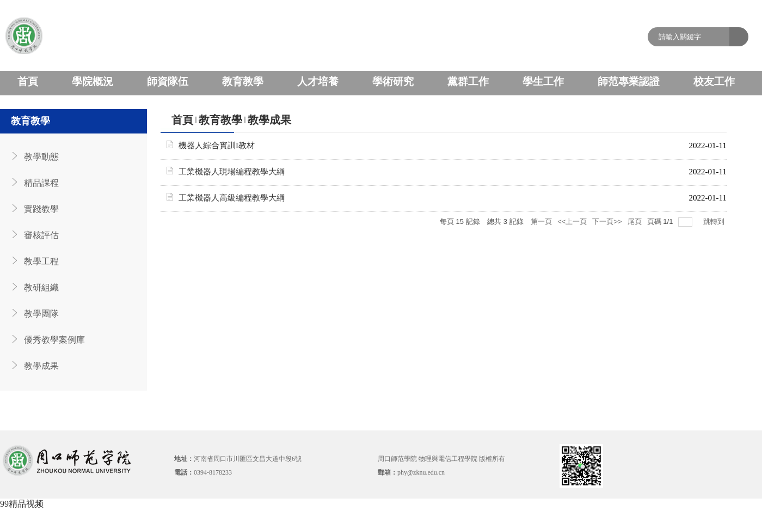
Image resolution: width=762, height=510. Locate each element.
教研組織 (41, 287)
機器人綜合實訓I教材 (217, 145)
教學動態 (41, 156)
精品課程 (41, 182)
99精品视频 (22, 503)
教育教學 (220, 120)
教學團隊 (41, 313)
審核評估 (41, 235)
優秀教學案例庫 (54, 339)
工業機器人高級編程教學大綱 (232, 197)
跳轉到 (715, 221)
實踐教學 (41, 209)
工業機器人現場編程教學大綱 (232, 171)
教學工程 (41, 261)
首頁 (182, 120)
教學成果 (41, 366)
